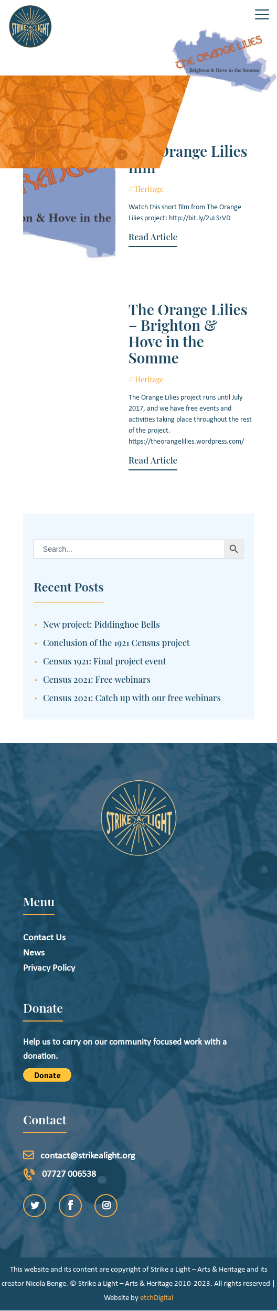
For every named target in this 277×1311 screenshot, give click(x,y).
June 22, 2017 (191, 379)
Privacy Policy (49, 968)
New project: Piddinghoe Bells (101, 624)
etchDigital (156, 1298)
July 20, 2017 (191, 189)
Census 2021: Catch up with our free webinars (132, 697)
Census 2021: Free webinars (97, 679)
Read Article (153, 236)
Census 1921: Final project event (104, 661)
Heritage (149, 189)
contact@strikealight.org (87, 1156)
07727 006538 (69, 1174)
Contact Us (44, 938)
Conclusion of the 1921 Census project (116, 642)
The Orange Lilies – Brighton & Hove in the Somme (188, 334)
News (34, 953)
